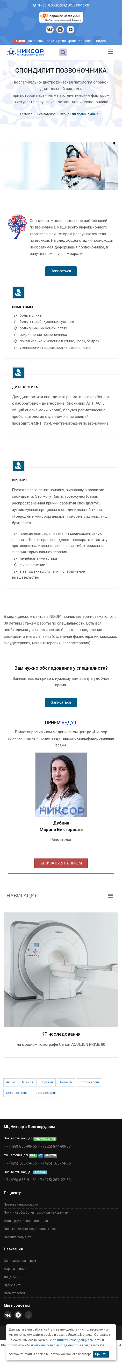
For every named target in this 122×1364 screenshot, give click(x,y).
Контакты (86, 41)
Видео (101, 41)
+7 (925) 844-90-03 (54, 1146)
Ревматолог (46, 114)
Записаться (61, 271)
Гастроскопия (89, 1082)
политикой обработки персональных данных (42, 1345)
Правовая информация (21, 1204)
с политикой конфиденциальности (75, 1340)
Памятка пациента (17, 1237)
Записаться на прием (20, 1261)
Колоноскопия (16, 1093)
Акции (10, 1082)
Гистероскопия (45, 1093)
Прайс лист (12, 1285)
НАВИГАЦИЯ (22, 895)
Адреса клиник (15, 1269)
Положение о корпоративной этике (30, 1229)
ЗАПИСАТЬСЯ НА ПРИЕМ (61, 863)
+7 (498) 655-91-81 (20, 1180)
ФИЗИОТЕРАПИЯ (45, 1138)
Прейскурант (66, 41)
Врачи (49, 41)
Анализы (66, 1082)
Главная (26, 114)
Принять (101, 1354)
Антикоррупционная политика (26, 1221)
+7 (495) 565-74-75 (54, 1163)
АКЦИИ (20, 41)
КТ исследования (61, 1034)
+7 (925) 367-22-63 (54, 1180)
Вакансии (35, 41)
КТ (40, 1155)
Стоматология (14, 1293)
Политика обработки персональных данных (36, 1212)
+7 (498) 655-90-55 (20, 1146)
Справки (47, 1082)
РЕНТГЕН (50, 1155)
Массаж (28, 1082)
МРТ (32, 1155)
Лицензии (11, 1277)
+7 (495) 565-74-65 (20, 1163)
